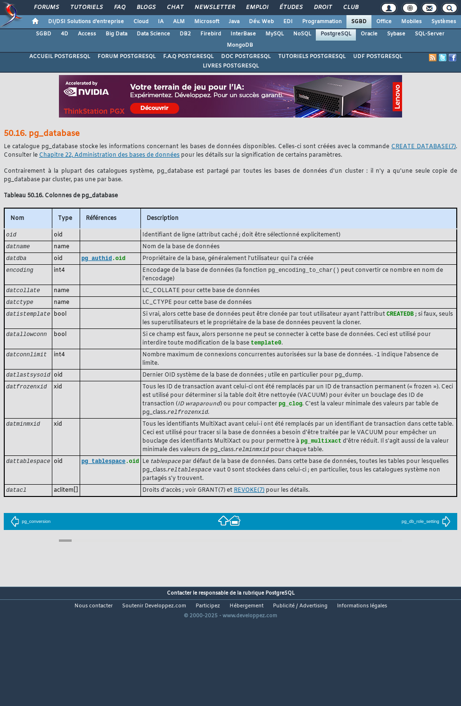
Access (87, 34)
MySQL (274, 34)
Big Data (116, 34)
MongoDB (240, 45)
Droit (322, 7)
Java (234, 21)
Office (384, 21)
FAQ (119, 7)
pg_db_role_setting (426, 528)
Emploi (257, 7)
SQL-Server (430, 34)
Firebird (210, 34)
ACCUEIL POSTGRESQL (59, 56)
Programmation (322, 21)
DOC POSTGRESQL (246, 56)
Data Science (153, 34)
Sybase (396, 34)
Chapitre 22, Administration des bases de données (109, 155)
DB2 (185, 34)
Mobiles (411, 21)
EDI (288, 21)
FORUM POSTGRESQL (127, 56)
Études (290, 7)
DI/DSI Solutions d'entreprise (86, 21)
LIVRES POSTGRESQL (231, 66)
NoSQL (302, 34)
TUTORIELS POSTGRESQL (312, 56)
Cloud (140, 21)
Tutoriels (86, 7)
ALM (179, 21)
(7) (423, 147)
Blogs (145, 7)
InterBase (243, 34)
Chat (174, 7)
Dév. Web (261, 21)
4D (64, 34)
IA (161, 21)
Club (350, 7)
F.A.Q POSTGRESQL (188, 56)
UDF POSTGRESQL (377, 56)
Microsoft (206, 21)
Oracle (369, 34)
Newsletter (214, 7)
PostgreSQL (336, 34)
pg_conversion (30, 528)
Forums (46, 7)
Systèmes (443, 21)
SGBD (359, 21)
